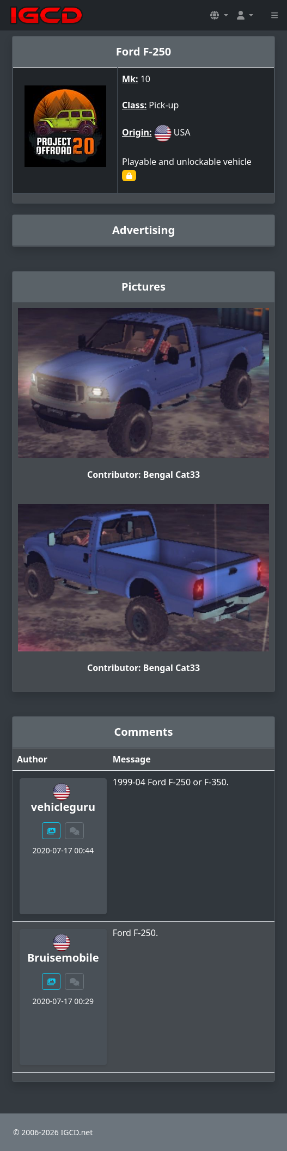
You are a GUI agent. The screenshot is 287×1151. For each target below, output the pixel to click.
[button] (219, 15)
